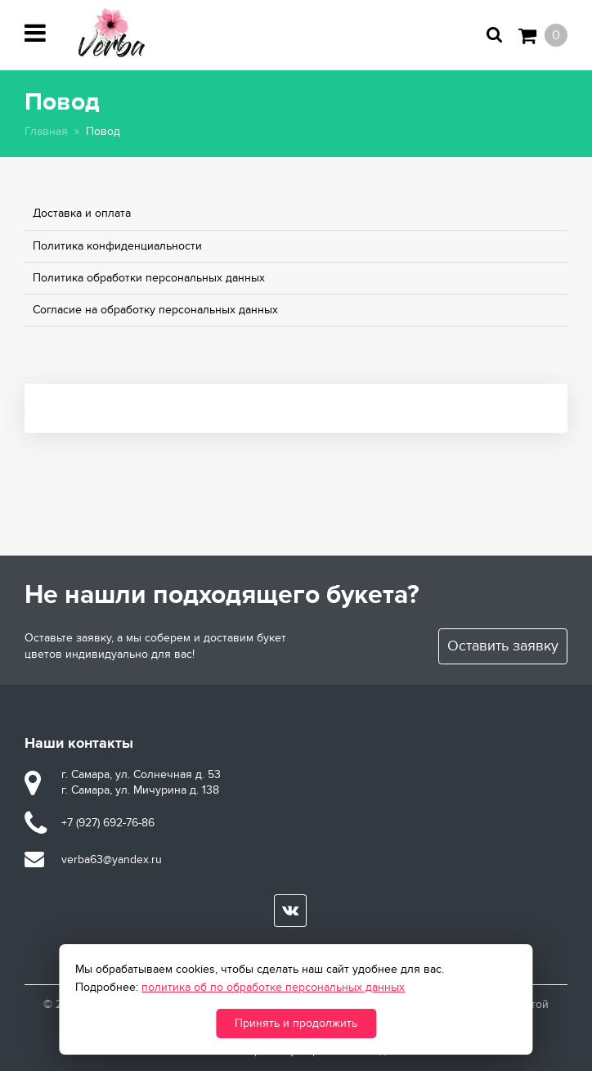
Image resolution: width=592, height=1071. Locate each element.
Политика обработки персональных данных (149, 278)
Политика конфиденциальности (117, 246)
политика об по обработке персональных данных (273, 987)
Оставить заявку (502, 646)
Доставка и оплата (82, 213)
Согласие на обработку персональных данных (155, 310)
